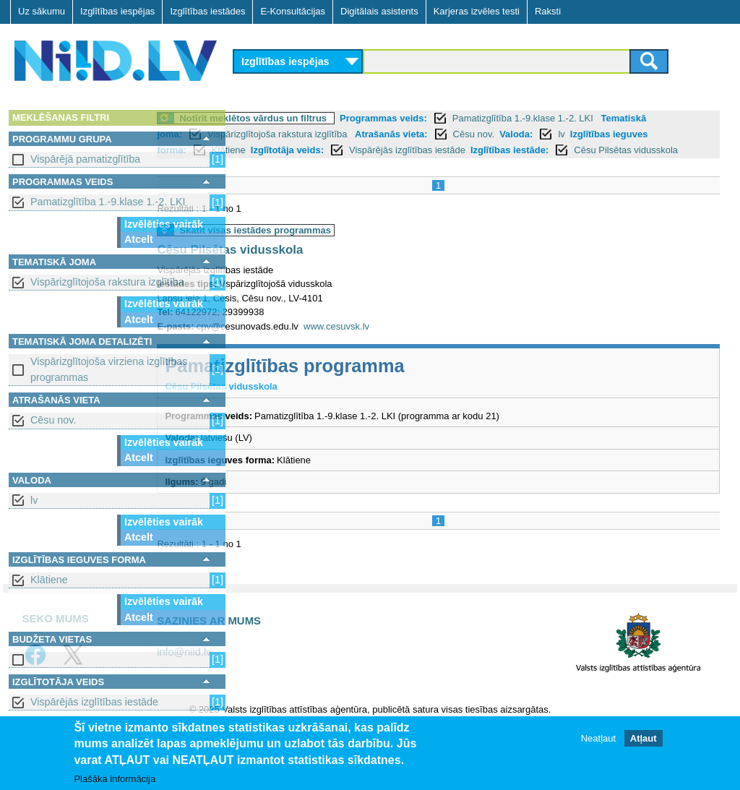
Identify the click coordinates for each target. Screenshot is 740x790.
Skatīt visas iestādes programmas (335, 246)
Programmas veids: (463, 118)
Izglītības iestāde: (311, 165)
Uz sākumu (41, 11)
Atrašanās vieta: (524, 134)
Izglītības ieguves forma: (384, 150)
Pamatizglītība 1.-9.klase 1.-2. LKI (108, 201)
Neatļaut (598, 738)
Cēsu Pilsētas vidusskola (428, 165)
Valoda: (276, 150)
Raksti (548, 11)
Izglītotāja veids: (540, 150)
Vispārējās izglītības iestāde (94, 702)
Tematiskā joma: (278, 134)
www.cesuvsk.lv (416, 342)
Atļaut (643, 738)
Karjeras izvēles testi (477, 11)
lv (34, 500)
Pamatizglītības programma (364, 382)
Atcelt (138, 239)
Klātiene (49, 579)
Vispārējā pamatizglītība (85, 159)
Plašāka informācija (114, 778)
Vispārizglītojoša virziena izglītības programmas (108, 369)
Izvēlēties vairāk (163, 224)
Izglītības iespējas (117, 11)
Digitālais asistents (379, 11)
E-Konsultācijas (292, 11)
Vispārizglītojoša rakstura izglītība (107, 282)
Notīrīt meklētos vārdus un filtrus (333, 118)
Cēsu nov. (53, 420)
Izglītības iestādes (207, 11)
